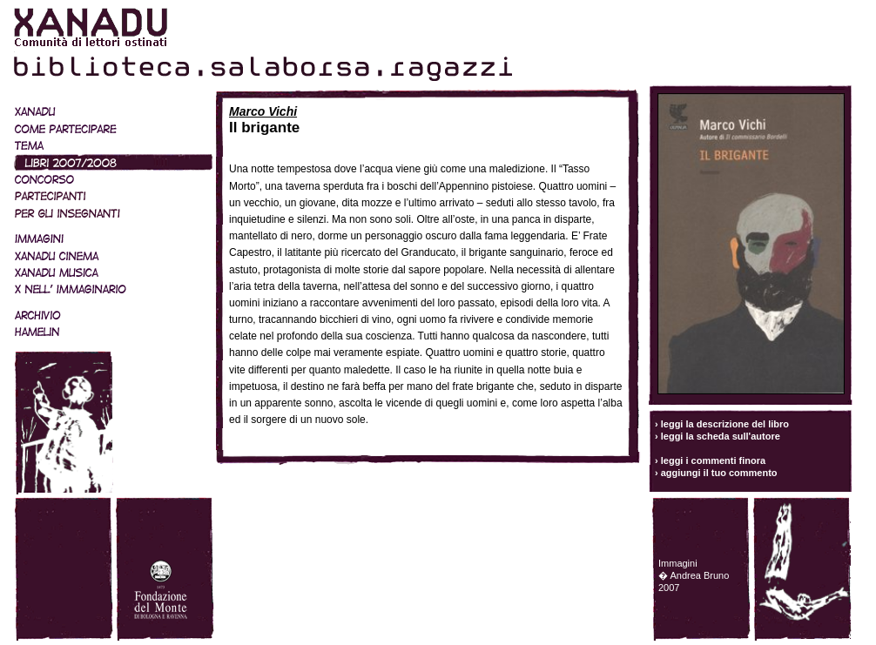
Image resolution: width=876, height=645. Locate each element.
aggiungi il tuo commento (719, 472)
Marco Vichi (263, 111)
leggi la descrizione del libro (725, 424)
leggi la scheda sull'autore (720, 436)
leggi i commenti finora (713, 460)
